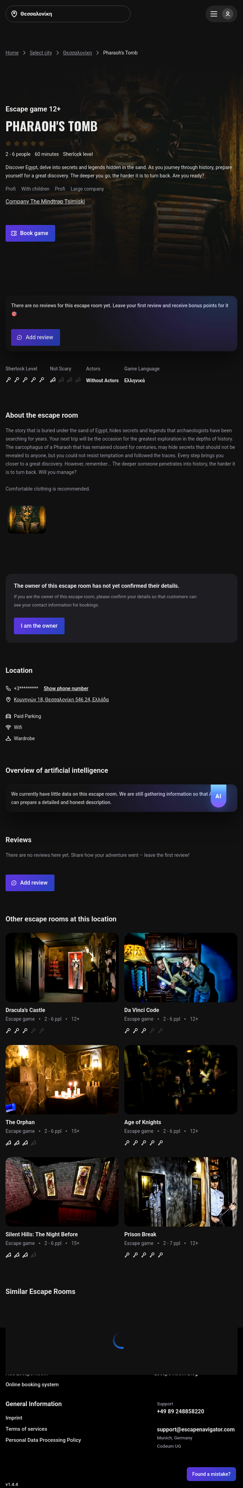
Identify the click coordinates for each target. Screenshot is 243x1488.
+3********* (26, 688)
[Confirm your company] (39, 626)
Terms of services (26, 1429)
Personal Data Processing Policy (43, 1440)
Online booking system (32, 1384)
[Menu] (221, 14)
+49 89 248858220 (180, 1411)
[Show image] (27, 520)
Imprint (14, 1418)
